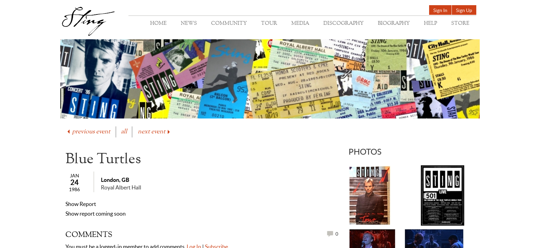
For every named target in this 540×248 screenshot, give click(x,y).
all (124, 131)
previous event (88, 131)
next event (154, 131)
